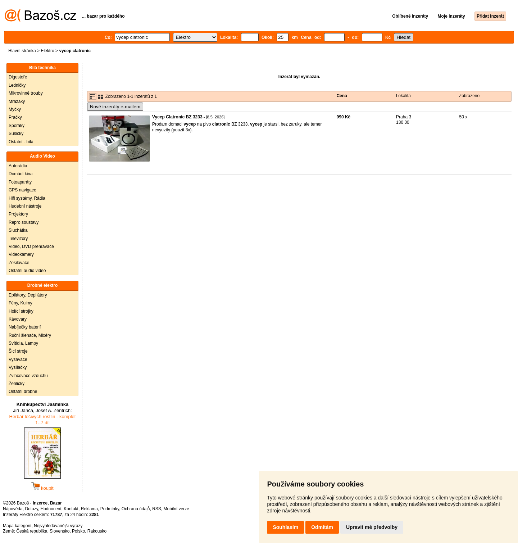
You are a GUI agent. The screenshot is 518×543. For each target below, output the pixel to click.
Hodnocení (51, 508)
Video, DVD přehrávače (31, 246)
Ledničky (17, 85)
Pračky (15, 117)
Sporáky (16, 125)
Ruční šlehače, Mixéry (30, 335)
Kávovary (18, 319)
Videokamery (21, 254)
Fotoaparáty (20, 182)
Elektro (47, 50)
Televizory (18, 238)
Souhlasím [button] (285, 527)
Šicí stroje (18, 351)
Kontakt (71, 508)
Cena (341, 95)
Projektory (18, 214)
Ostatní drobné (23, 391)
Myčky (15, 109)
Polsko (78, 531)
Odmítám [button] (322, 527)
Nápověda (13, 508)
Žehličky (16, 383)
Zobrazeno (469, 95)
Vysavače (18, 359)
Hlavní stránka (22, 50)
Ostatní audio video (27, 270)
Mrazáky (17, 101)
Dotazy (31, 508)
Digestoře (18, 77)
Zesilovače (19, 262)
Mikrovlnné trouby (26, 93)
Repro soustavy (23, 222)
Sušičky (16, 133)
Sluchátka (18, 230)
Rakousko (96, 531)
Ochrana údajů (136, 508)
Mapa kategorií (17, 525)
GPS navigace (22, 190)
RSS (156, 508)
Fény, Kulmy (20, 303)
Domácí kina (21, 173)
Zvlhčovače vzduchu (28, 375)
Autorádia (18, 165)
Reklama (89, 508)
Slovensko (59, 531)
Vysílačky (18, 367)
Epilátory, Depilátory (28, 295)
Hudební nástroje (25, 206)
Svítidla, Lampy (23, 343)
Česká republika (31, 531)
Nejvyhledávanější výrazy (58, 525)
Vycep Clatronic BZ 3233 (177, 116)
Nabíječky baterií (25, 327)
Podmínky (109, 508)
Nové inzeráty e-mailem (115, 106)
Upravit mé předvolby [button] (371, 527)
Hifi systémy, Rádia (27, 198)
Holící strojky (21, 311)
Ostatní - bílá (21, 141)
